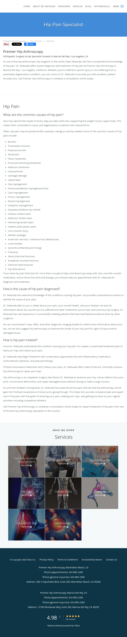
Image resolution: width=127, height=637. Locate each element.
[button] (122, 6)
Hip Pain (50, 41)
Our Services (36, 41)
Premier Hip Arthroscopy (14, 41)
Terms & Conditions (67, 559)
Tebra (77, 625)
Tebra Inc (31, 559)
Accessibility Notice (92, 559)
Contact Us (111, 559)
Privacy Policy (47, 559)
